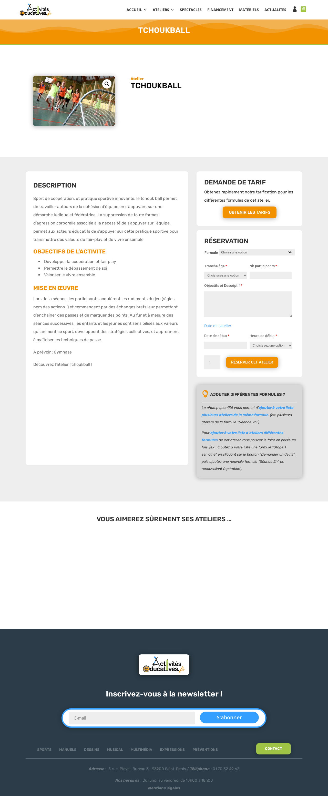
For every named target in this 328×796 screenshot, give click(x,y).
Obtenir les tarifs (249, 213)
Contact (273, 750)
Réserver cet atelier (253, 363)
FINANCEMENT (220, 10)
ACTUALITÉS (275, 10)
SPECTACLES (191, 10)
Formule (211, 254)
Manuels (67, 751)
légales (164, 789)
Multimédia (141, 751)
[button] (106, 85)
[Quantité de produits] (212, 364)
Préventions (205, 751)
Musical (115, 751)
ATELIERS (161, 10)
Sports (44, 751)
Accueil (134, 10)
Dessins (91, 751)
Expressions (172, 751)
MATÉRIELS (249, 10)
